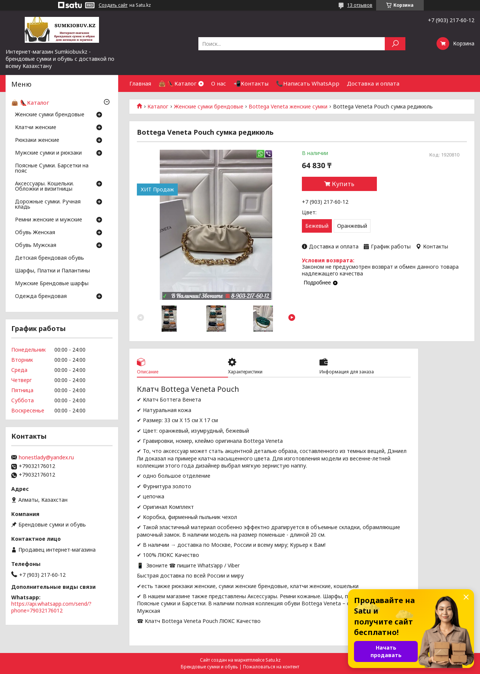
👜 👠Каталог (177, 83)
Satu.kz (273, 660)
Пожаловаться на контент (271, 666)
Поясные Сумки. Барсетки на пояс (51, 168)
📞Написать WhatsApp (307, 83)
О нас (218, 83)
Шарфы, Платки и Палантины (52, 271)
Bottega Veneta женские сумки (288, 106)
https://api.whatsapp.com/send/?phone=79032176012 (51, 607)
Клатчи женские (35, 128)
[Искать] (395, 43)
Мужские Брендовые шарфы (51, 284)
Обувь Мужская (35, 245)
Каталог (157, 106)
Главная (140, 83)
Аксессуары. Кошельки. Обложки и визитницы (44, 186)
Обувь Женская (35, 233)
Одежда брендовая (41, 296)
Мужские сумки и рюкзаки (48, 153)
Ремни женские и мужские (48, 220)
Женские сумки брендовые (208, 106)
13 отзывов (359, 5)
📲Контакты (251, 83)
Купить (343, 184)
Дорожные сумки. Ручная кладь (48, 204)
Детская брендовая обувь (49, 258)
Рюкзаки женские (37, 140)
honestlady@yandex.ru (46, 457)
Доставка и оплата (373, 83)
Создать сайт (113, 5)
